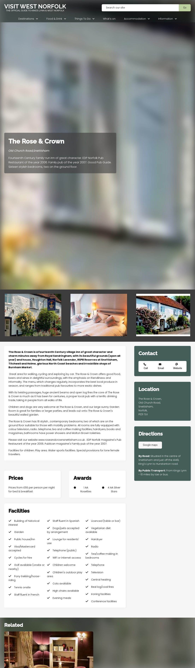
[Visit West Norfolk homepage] (49, 8)
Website (177, 368)
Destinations (26, 19)
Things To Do (83, 19)
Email (161, 368)
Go (184, 7)
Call (146, 368)
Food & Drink (54, 19)
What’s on (109, 19)
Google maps (150, 445)
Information (165, 19)
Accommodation (135, 19)
